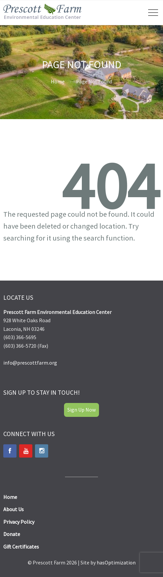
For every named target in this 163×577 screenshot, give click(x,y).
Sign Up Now (81, 409)
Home (58, 81)
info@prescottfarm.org (30, 362)
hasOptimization (116, 562)
